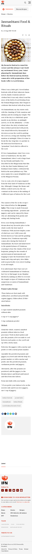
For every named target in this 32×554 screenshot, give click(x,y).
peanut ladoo (19, 398)
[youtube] (14, 490)
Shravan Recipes (21, 9)
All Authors (23, 513)
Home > (4, 14)
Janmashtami (7, 402)
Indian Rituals (18, 402)
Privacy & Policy (12, 549)
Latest (3, 463)
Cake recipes (5, 524)
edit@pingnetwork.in (7, 536)
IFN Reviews (4, 527)
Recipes (22, 510)
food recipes (20, 524)
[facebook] (2, 490)
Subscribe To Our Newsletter (16, 497)
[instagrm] (10, 490)
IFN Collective (14, 513)
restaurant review (16, 527)
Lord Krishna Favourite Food (11, 406)
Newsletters (14, 516)
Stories (10, 14)
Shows (3, 513)
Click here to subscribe (23, 502)
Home (3, 510)
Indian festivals (7, 398)
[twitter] (6, 490)
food (12, 524)
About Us (4, 549)
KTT (2, 516)
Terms (21, 549)
